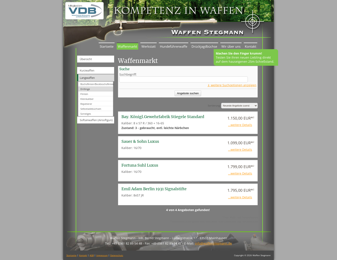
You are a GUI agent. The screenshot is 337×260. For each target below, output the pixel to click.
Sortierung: (233, 105)
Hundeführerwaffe (173, 46)
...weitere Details (240, 125)
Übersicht (86, 59)
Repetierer (86, 103)
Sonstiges (85, 113)
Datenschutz (116, 255)
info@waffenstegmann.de (213, 243)
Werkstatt (148, 46)
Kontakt (250, 46)
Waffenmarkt (127, 46)
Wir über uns (230, 46)
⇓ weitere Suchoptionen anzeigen (231, 85)
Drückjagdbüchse (204, 46)
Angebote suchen (188, 93)
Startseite (106, 46)
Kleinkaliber (87, 98)
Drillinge (85, 89)
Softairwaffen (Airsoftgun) (96, 120)
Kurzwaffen (87, 70)
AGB (92, 255)
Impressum (102, 255)
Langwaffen (87, 78)
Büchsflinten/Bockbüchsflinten (96, 84)
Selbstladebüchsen (90, 108)
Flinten (84, 94)
